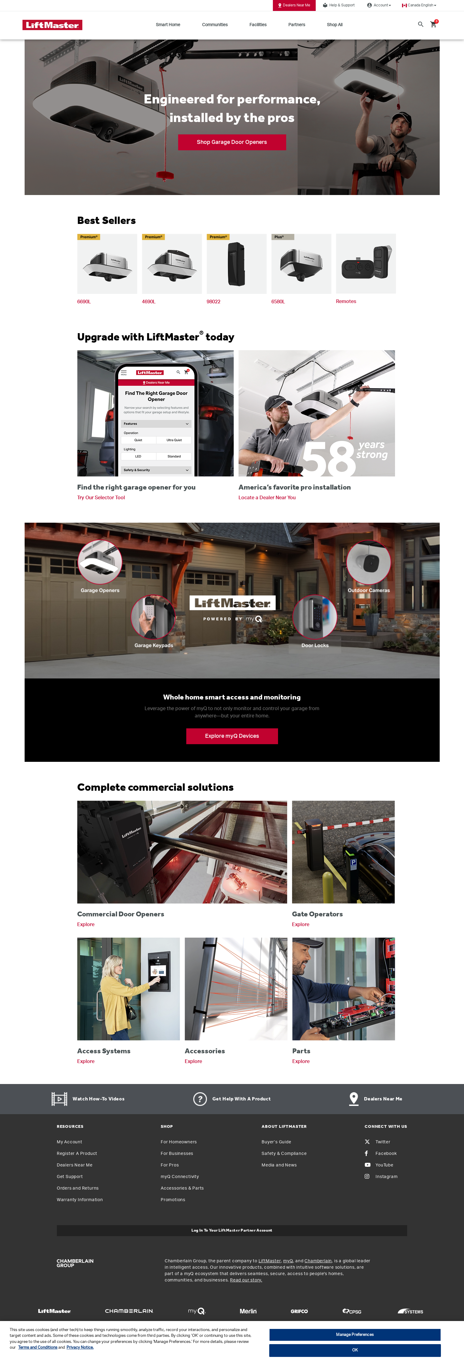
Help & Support (338, 5)
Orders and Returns (78, 1188)
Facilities (257, 25)
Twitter (377, 1142)
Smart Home (168, 25)
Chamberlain (318, 1261)
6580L (278, 301)
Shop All (334, 25)
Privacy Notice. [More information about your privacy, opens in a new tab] (80, 1348)
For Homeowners (179, 1142)
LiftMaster (270, 1261)
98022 (213, 301)
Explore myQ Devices (232, 736)
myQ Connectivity (180, 1177)
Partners (296, 25)
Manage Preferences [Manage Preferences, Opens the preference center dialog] (354, 1335)
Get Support (70, 1177)
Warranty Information (80, 1200)
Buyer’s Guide (276, 1142)
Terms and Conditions (37, 1348)
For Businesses (177, 1154)
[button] (419, 5)
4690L (149, 301)
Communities (215, 25)
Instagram (381, 1177)
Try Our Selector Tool (101, 497)
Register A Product (77, 1154)
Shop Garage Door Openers (232, 142)
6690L (84, 301)
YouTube (379, 1165)
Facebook (381, 1154)
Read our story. (246, 1280)
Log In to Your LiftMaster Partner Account (232, 1230)
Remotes (346, 301)
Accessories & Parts (182, 1188)
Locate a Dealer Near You (267, 497)
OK (355, 1350)
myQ (288, 1261)
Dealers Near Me (294, 5)
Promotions (173, 1200)
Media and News (279, 1165)
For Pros (170, 1165)
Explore (86, 924)
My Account (69, 1142)
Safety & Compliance (284, 1154)
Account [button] (378, 5)
